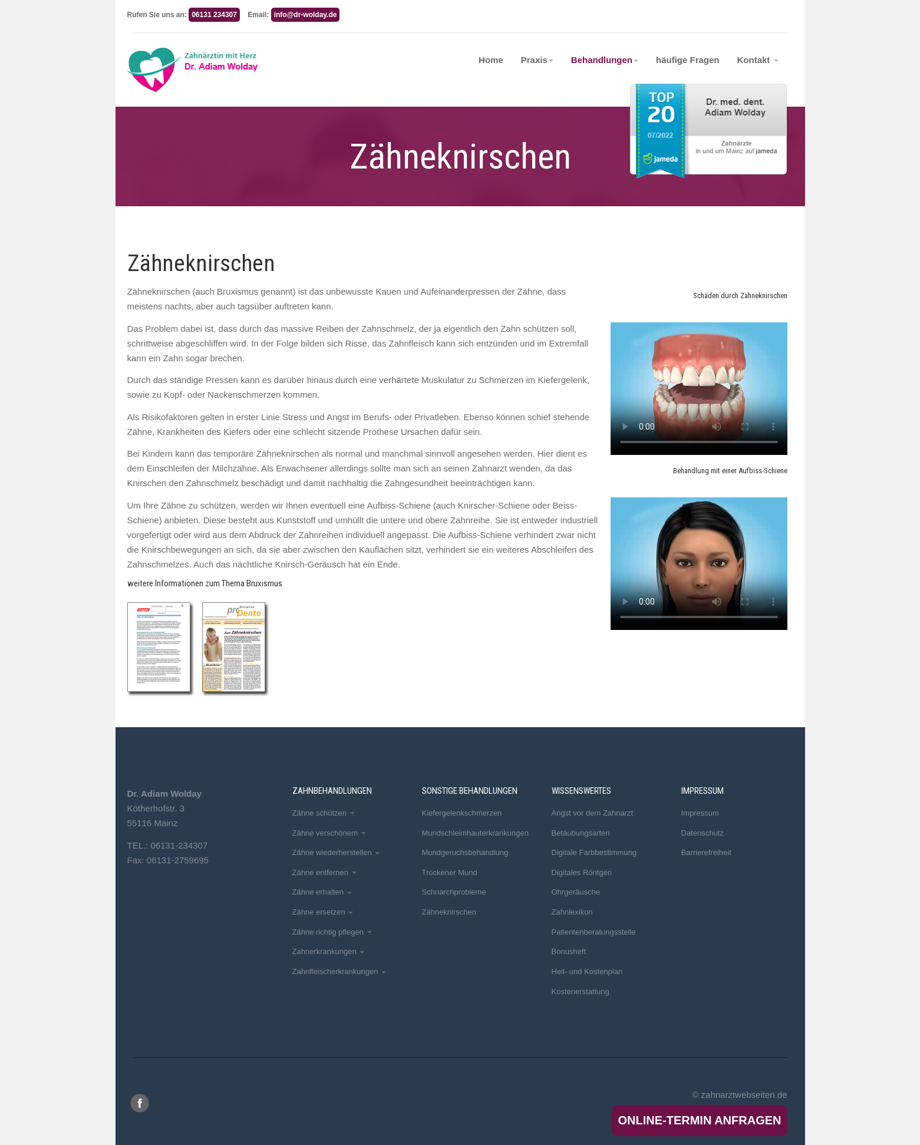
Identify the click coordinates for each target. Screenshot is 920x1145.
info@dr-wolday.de (305, 15)
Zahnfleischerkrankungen (339, 971)
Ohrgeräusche (576, 891)
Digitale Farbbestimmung (594, 852)
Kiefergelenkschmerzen (462, 813)
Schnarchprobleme (454, 891)
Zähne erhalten (322, 891)
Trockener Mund (449, 872)
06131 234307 (214, 15)
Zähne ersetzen (323, 912)
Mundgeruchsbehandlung (465, 852)
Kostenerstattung (580, 991)
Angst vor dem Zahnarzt (593, 813)
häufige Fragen (688, 60)
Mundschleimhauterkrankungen (475, 833)
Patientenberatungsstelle (594, 932)
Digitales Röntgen (582, 872)
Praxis (537, 60)
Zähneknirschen (449, 912)
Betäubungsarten (581, 833)
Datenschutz (702, 833)
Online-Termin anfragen (699, 1120)
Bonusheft (569, 951)
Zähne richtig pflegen (332, 932)
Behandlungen (604, 60)
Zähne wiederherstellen (336, 852)
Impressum (700, 813)
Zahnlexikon (572, 912)
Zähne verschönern (329, 833)
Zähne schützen (323, 813)
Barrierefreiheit (706, 852)
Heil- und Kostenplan (587, 971)
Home (491, 60)
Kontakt (758, 60)
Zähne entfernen (324, 872)
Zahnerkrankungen (328, 951)
